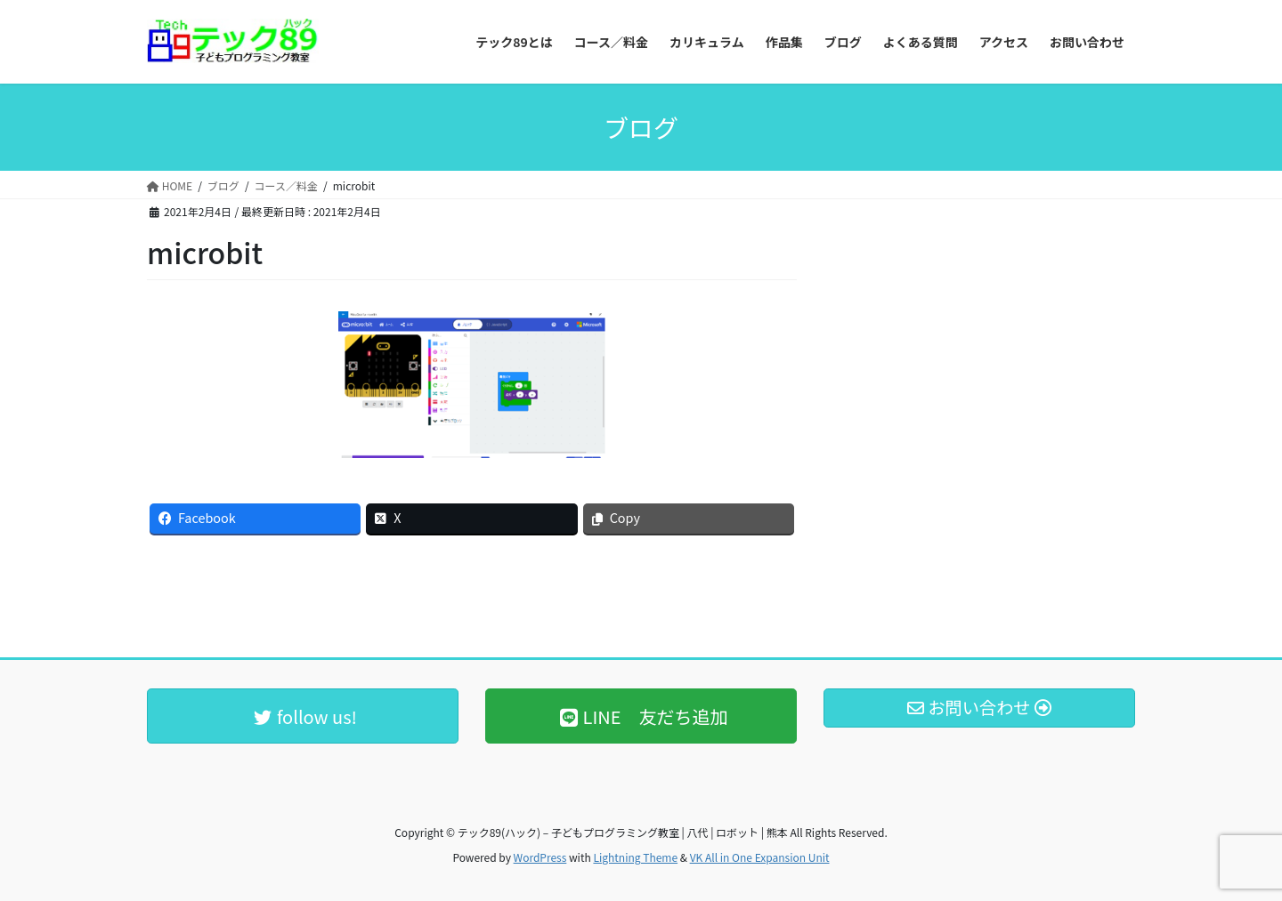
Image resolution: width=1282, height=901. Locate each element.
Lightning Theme (635, 857)
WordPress (540, 857)
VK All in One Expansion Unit (760, 857)
